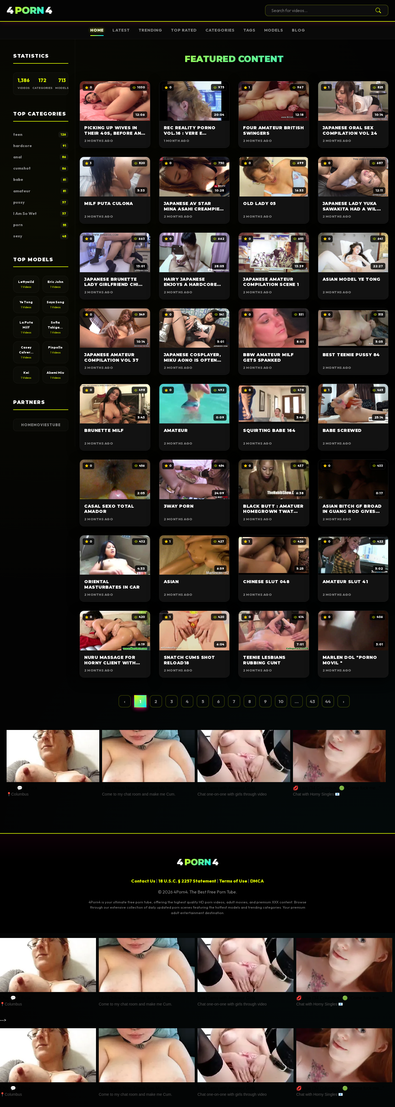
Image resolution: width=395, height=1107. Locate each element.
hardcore (40, 146)
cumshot (40, 169)
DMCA (257, 881)
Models (273, 30)
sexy (40, 236)
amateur (40, 191)
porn (40, 225)
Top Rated (184, 30)
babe (40, 180)
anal (40, 157)
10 (280, 701)
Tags (249, 30)
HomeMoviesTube (41, 425)
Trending (150, 30)
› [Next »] (343, 701)
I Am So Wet (40, 214)
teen (40, 134)
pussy (40, 202)
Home (97, 30)
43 (312, 701)
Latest (121, 30)
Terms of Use (233, 881)
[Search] (377, 10)
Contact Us (143, 881)
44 (328, 701)
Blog (298, 30)
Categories (220, 30)
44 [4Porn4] (29, 10)
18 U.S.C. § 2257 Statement (187, 881)
